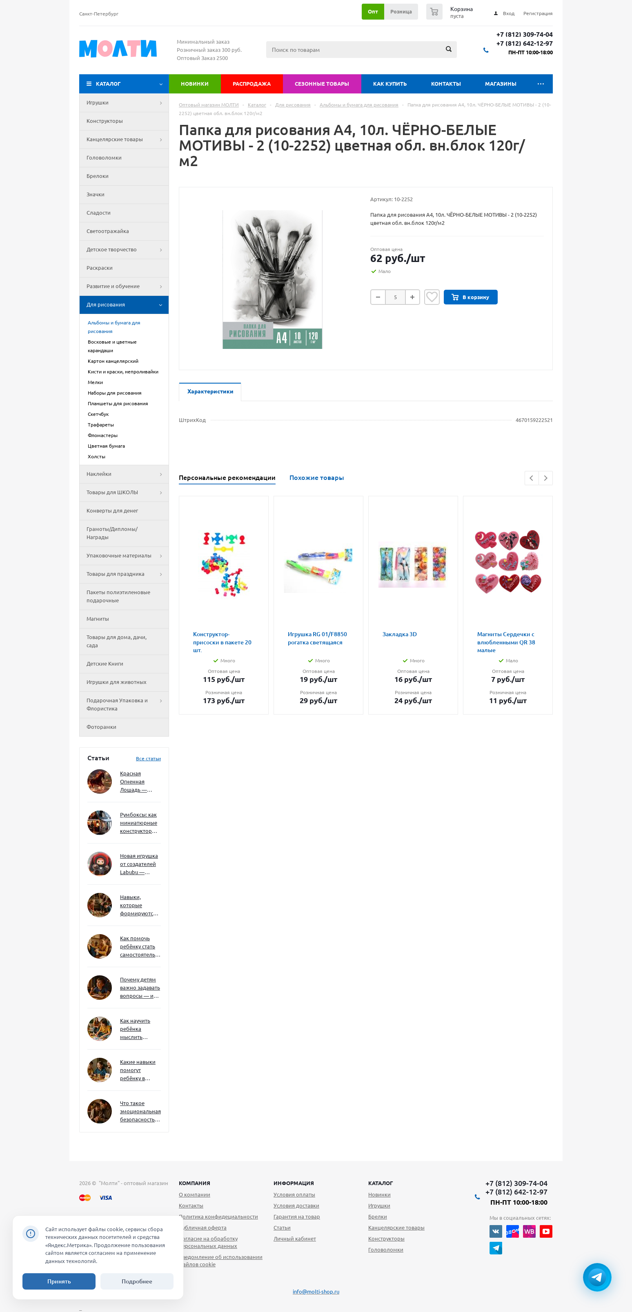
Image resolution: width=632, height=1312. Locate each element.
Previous (532, 478)
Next (545, 478)
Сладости (99, 212)
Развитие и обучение (128, 286)
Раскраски (100, 268)
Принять (59, 1281)
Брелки (377, 1216)
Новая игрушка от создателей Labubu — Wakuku (139, 864)
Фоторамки (101, 727)
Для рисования (128, 305)
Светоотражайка (108, 231)
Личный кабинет (295, 1238)
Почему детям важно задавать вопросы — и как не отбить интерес (140, 988)
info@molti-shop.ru (316, 1291)
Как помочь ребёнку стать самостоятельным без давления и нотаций (140, 947)
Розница (401, 11)
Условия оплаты (294, 1194)
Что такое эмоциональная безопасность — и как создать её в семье (140, 1111)
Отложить (432, 297)
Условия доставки (296, 1205)
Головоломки (104, 157)
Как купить (390, 84)
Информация (294, 1183)
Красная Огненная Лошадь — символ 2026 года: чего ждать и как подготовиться (139, 782)
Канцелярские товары (128, 140)
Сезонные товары (322, 84)
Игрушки (128, 103)
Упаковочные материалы (128, 556)
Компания (194, 1183)
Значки (96, 194)
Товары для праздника (128, 574)
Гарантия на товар (297, 1216)
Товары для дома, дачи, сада (117, 641)
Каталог (108, 84)
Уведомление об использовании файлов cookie (221, 1260)
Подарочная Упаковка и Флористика (128, 705)
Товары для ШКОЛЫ (128, 493)
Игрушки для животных (117, 682)
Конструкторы (105, 121)
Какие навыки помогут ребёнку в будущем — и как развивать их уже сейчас (138, 1070)
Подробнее (137, 1281)
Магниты (98, 619)
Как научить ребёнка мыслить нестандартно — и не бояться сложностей (139, 1029)
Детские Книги (105, 663)
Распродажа (252, 84)
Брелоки (98, 176)
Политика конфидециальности (218, 1216)
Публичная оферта (203, 1227)
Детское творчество (128, 250)
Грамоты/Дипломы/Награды (112, 533)
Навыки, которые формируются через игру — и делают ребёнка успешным (139, 905)
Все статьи (148, 758)
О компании (194, 1194)
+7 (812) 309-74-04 (524, 34)
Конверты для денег (112, 510)
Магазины (500, 84)
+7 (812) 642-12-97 (524, 43)
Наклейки (128, 474)
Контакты (446, 84)
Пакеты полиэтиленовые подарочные (118, 596)
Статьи (282, 1227)
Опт (373, 11)
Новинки (195, 84)
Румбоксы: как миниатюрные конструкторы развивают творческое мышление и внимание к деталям (138, 823)
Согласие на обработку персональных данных (208, 1242)
